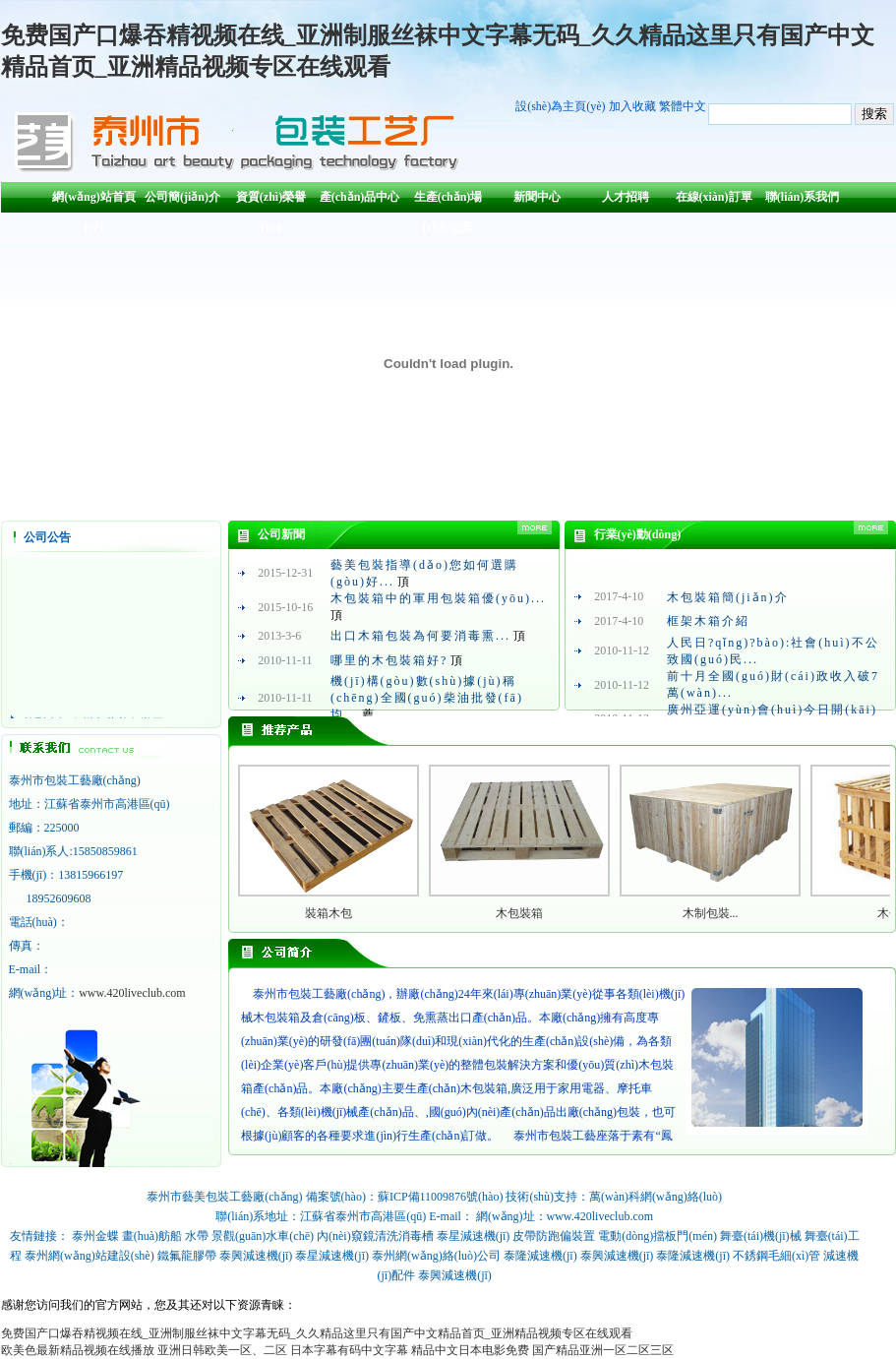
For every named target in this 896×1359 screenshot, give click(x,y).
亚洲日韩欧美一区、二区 (222, 1350)
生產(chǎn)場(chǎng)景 (448, 201)
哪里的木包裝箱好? (389, 660)
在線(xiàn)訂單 (714, 197)
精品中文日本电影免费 (470, 1350)
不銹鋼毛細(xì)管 (776, 1256)
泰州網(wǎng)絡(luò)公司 (436, 1256)
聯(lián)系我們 (802, 197)
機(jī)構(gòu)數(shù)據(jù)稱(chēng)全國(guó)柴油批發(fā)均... (426, 697)
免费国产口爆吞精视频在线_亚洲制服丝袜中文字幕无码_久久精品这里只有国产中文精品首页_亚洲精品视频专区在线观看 (316, 1333)
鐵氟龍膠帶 (186, 1256)
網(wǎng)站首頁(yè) (93, 201)
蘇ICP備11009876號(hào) (441, 1197)
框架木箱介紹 (708, 621)
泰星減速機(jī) (473, 1236)
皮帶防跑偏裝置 (553, 1236)
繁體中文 (682, 106)
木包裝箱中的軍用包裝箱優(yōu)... (438, 598)
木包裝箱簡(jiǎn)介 (728, 597)
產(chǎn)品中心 (360, 197)
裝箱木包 (328, 913)
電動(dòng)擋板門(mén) (657, 1236)
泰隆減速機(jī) (540, 1256)
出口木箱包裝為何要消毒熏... (420, 636)
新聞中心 (537, 197)
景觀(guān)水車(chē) (262, 1236)
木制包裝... (711, 913)
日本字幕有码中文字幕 (349, 1350)
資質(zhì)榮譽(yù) (271, 201)
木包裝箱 (519, 913)
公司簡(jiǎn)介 (182, 197)
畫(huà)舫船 (152, 1236)
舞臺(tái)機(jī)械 (761, 1236)
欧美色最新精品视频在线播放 (77, 1350)
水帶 (197, 1236)
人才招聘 (625, 197)
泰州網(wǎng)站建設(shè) (89, 1256)
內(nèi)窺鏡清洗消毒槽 (375, 1236)
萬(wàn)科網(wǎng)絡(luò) (655, 1197)
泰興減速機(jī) (256, 1256)
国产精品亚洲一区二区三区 (603, 1350)
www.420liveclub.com (132, 993)
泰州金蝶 (95, 1236)
